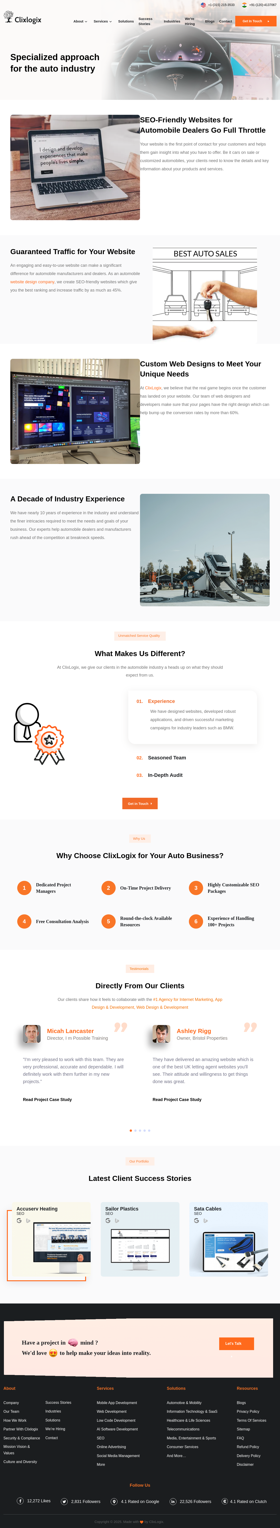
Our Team (11, 1410)
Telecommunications (183, 1428)
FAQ (240, 1436)
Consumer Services (183, 1445)
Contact (225, 21)
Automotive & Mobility (184, 1401)
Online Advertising (111, 1445)
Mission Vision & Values (16, 1448)
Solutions (126, 21)
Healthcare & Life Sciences (189, 1419)
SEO (101, 1436)
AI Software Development (117, 1428)
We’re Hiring (190, 21)
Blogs (210, 21)
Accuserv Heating (38, 1208)
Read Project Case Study (47, 1099)
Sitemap (243, 1428)
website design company (33, 282)
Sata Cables (208, 1208)
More (101, 1463)
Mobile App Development (117, 1401)
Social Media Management (118, 1454)
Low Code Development (116, 1419)
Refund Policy (248, 1445)
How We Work (15, 1419)
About (78, 21)
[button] (131, 1130)
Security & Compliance (22, 1436)
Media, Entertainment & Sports (192, 1436)
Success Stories (145, 21)
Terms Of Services (252, 1419)
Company (11, 1401)
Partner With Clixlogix (21, 1428)
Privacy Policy (248, 1410)
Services (101, 21)
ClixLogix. (156, 1520)
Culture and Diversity (20, 1461)
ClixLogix (153, 388)
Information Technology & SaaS (192, 1410)
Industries (172, 21)
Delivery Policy (249, 1454)
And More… (176, 1454)
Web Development (112, 1410)
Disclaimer (245, 1463)
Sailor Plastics (122, 1208)
